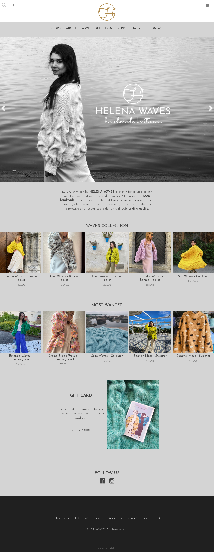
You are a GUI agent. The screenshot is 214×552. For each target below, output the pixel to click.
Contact (156, 28)
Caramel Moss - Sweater (193, 356)
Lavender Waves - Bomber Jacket (150, 278)
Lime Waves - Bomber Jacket (107, 278)
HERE (85, 430)
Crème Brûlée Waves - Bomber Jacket (64, 357)
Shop (55, 28)
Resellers (55, 518)
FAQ (77, 518)
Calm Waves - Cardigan (107, 356)
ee (18, 5)
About (71, 28)
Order (76, 430)
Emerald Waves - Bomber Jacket (21, 357)
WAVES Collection (97, 28)
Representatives (130, 28)
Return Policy (115, 518)
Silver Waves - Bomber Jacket (63, 278)
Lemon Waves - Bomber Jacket (20, 278)
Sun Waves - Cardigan (193, 276)
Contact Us (157, 518)
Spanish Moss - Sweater (150, 356)
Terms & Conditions (137, 518)
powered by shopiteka (106, 548)
